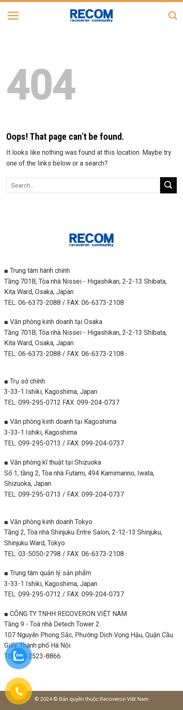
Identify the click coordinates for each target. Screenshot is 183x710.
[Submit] (168, 185)
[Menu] (13, 15)
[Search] (172, 15)
